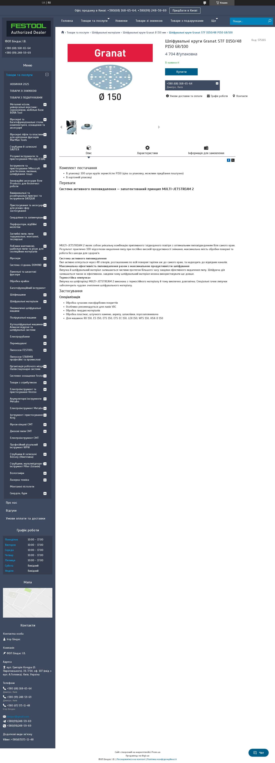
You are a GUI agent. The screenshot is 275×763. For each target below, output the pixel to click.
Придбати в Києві (185, 10)
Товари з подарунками (186, 21)
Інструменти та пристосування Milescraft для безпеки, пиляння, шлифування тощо (25, 170)
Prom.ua (156, 752)
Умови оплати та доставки (25, 518)
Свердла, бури (18, 493)
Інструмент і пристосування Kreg (26, 416)
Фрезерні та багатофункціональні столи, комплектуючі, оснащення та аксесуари (27, 123)
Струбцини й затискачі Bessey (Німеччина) (23, 455)
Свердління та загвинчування (27, 217)
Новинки (121, 21)
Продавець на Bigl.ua (137, 755)
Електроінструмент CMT (24, 438)
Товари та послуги (94, 21)
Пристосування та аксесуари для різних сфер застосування (27, 208)
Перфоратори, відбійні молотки (23, 226)
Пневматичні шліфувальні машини (25, 309)
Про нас (11, 503)
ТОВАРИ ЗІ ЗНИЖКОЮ (23, 91)
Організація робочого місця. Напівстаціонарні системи (27, 368)
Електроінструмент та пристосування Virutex (23, 391)
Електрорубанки (20, 336)
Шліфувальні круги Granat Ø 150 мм (144, 32)
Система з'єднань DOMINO (26, 265)
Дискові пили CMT (21, 431)
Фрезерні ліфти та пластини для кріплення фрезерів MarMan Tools (26, 137)
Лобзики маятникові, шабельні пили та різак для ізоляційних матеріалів (26, 248)
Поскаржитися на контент (131, 759)
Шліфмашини (18, 294)
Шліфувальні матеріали (106, 32)
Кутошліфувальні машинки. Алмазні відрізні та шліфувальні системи (26, 327)
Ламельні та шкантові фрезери (23, 273)
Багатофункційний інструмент (27, 288)
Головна (67, 21)
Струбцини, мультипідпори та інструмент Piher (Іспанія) (27, 465)
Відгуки (11, 511)
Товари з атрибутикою (23, 382)
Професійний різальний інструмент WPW (24, 446)
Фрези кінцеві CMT (21, 424)
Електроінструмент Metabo (26, 408)
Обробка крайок (19, 281)
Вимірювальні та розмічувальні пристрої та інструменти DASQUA (26, 195)
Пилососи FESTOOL (21, 350)
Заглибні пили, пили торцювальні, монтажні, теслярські (24, 236)
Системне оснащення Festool (27, 375)
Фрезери (15, 258)
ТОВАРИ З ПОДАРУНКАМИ (26, 97)
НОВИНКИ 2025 (19, 84)
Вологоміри (17, 473)
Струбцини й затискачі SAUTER (23, 148)
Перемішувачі (18, 343)
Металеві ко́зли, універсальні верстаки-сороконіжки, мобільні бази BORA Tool (26, 108)
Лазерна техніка (19, 479)
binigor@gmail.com (18, 716)
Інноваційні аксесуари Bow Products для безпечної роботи (26, 183)
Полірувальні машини (23, 317)
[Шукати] (269, 21)
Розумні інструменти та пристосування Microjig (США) (27, 157)
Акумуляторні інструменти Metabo (26, 400)
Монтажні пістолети (22, 486)
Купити (181, 72)
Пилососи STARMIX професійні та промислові (25, 358)
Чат (258, 752)
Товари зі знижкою (149, 21)
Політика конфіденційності (162, 759)
